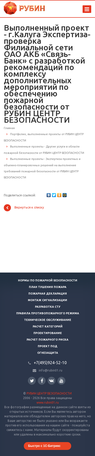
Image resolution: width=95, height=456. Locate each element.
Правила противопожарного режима (47, 313)
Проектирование (47, 333)
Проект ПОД (47, 346)
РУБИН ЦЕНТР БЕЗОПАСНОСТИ (49, 393)
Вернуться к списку (24, 207)
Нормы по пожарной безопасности (47, 280)
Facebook (42, 381)
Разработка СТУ (47, 306)
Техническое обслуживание (47, 319)
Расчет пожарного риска (47, 339)
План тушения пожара (47, 286)
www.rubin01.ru (47, 402)
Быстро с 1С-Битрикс (44, 446)
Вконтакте (51, 380)
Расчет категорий (48, 326)
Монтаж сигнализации (47, 300)
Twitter (32, 381)
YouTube (61, 381)
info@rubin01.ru (50, 370)
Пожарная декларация (47, 293)
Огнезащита (47, 352)
